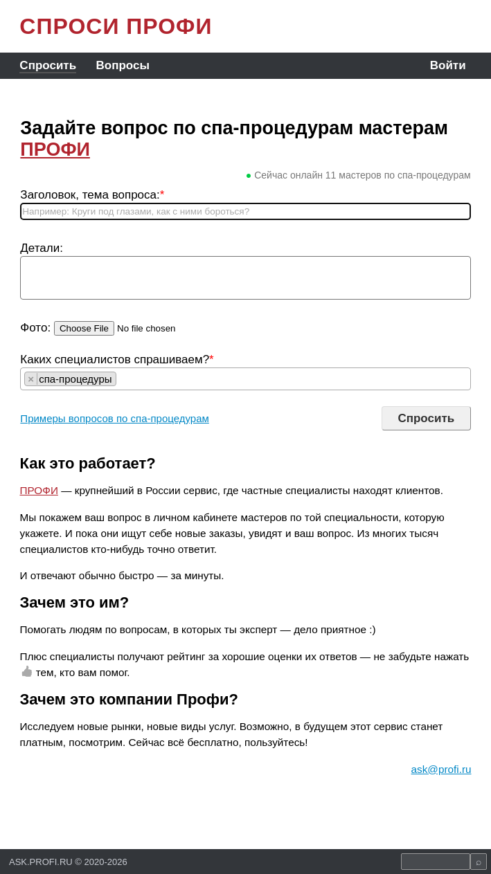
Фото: (35, 327)
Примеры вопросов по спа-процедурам (114, 418)
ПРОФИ (55, 149)
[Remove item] (31, 379)
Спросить (47, 65)
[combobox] (245, 378)
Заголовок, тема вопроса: (92, 194)
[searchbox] (123, 379)
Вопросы (123, 65)
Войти (448, 65)
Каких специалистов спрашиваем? (116, 359)
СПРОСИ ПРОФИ (115, 26)
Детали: (41, 248)
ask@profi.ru (441, 769)
